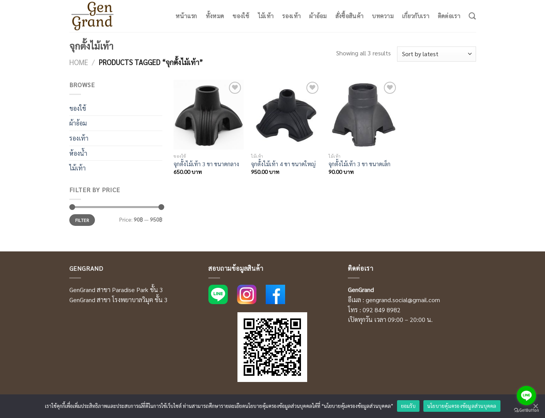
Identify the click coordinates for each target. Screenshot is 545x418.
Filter (82, 220)
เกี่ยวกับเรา (415, 16)
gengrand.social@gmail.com (403, 300)
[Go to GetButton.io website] (526, 410)
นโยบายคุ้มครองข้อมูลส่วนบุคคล (462, 406)
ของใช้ (240, 16)
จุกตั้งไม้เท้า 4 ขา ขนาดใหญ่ (283, 163)
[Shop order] (436, 54)
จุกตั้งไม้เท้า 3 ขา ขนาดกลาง (206, 163)
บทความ (383, 16)
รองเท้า (291, 16)
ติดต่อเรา (449, 16)
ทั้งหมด (215, 16)
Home (78, 62)
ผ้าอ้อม (318, 16)
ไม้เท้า (266, 16)
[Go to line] (526, 395)
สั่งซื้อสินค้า (349, 16)
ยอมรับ (408, 406)
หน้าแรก (186, 16)
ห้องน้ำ (78, 153)
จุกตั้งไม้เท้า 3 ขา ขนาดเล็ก (359, 163)
